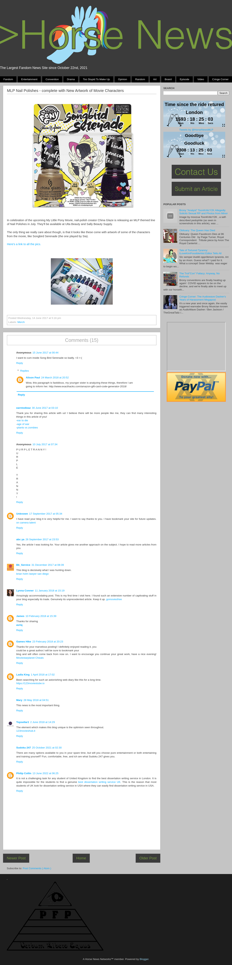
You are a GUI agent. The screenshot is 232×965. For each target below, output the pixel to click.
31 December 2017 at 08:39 (48, 564)
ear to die (22, 420)
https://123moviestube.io (30, 683)
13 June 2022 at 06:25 (45, 773)
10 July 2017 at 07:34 (44, 444)
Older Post (148, 858)
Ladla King (23, 674)
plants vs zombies (27, 427)
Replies (24, 370)
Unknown (22, 513)
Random (140, 79)
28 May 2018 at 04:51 (36, 700)
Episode (184, 79)
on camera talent (26, 522)
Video (200, 79)
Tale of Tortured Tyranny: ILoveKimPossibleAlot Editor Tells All (200, 252)
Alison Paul (33, 377)
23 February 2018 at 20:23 (47, 641)
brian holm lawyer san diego (32, 573)
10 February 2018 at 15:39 (41, 616)
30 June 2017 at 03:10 (45, 407)
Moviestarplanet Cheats (30, 657)
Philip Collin (23, 773)
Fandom (8, 79)
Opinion (122, 79)
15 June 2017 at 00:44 (45, 352)
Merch (21, 322)
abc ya (20, 539)
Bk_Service (23, 564)
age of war (23, 424)
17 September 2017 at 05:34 (45, 513)
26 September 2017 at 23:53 (42, 539)
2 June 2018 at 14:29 (42, 722)
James (20, 616)
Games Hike (23, 641)
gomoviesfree (114, 599)
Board (168, 79)
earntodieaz (23, 407)
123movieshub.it (25, 730)
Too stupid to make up (96, 79)
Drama (71, 79)
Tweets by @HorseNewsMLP (196, 129)
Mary (19, 700)
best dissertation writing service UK (99, 782)
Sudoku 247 (23, 747)
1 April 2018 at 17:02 (43, 674)
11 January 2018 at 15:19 (49, 590)
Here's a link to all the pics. (24, 244)
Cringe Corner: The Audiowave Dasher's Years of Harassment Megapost (202, 298)
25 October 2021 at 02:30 (47, 747)
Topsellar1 (22, 722)
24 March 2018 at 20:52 (55, 377)
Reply (19, 363)
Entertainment (29, 79)
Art (154, 79)
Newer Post (16, 858)
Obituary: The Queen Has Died (197, 230)
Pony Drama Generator (196, 346)
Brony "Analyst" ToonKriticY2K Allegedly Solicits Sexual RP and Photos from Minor (203, 212)
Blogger (144, 959)
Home (81, 858)
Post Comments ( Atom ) (37, 868)
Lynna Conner (25, 590)
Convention (52, 79)
